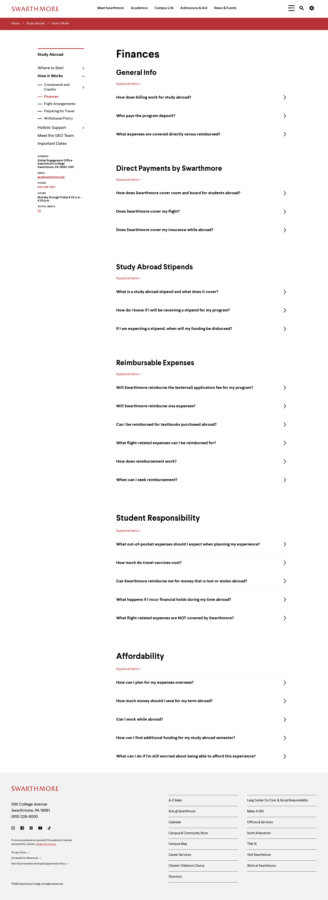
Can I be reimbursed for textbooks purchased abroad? (203, 424)
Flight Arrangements (59, 104)
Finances (51, 97)
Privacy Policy (20, 853)
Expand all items (127, 84)
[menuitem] (110, 9)
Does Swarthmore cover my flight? (203, 211)
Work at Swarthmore (261, 865)
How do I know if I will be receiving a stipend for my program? (203, 310)
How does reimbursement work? (203, 461)
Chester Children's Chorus (186, 865)
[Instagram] (42, 211)
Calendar (175, 822)
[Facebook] (22, 828)
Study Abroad (50, 55)
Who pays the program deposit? (203, 116)
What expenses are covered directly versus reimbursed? (203, 134)
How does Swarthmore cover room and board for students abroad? (203, 193)
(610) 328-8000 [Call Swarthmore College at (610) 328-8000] (24, 817)
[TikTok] (49, 828)
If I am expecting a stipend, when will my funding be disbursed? (203, 328)
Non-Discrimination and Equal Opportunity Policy (40, 864)
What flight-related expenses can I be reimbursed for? (203, 443)
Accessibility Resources (26, 858)
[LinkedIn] (31, 828)
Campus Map (178, 844)
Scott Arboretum (259, 833)
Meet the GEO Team (56, 136)
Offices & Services (260, 822)
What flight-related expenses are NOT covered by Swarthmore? (203, 618)
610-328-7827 (46, 187)
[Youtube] (40, 828)
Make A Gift (255, 811)
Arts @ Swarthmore (182, 811)
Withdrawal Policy (58, 118)
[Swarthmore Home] (35, 789)
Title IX (252, 844)
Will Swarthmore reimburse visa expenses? (203, 406)
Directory (175, 876)
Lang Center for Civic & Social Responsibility (277, 800)
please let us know (46, 844)
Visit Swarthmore (259, 855)
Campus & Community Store (188, 833)
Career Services (180, 855)
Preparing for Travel (59, 111)
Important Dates (52, 144)
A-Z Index (175, 800)
